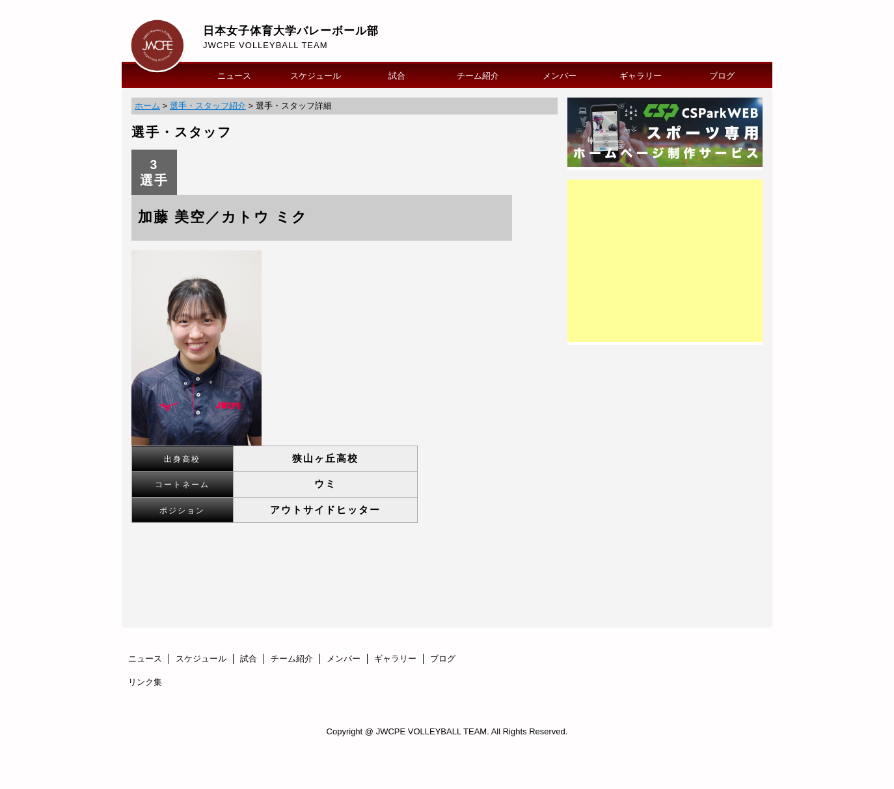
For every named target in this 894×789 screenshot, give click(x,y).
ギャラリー (640, 76)
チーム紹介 (478, 76)
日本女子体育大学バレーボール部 (291, 31)
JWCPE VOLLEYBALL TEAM (265, 45)
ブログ (722, 76)
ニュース (234, 76)
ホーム (147, 106)
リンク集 (145, 682)
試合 (396, 76)
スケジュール (315, 76)
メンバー (559, 76)
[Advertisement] (665, 261)
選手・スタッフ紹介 (208, 106)
